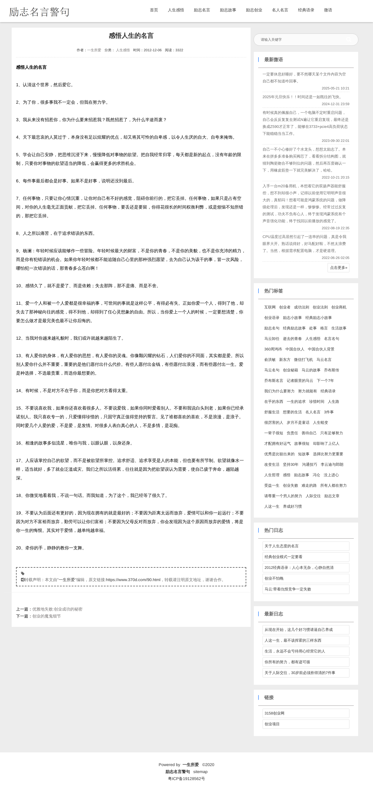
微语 (328, 10)
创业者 (285, 307)
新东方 (285, 359)
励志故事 (228, 10)
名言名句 (331, 338)
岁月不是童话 (298, 422)
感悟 (287, 475)
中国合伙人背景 (321, 349)
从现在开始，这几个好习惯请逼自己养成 (299, 629)
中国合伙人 (295, 349)
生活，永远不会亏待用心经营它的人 (295, 651)
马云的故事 (311, 370)
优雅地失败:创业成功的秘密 (57, 609)
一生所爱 (94, 50)
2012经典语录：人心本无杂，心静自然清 (299, 567)
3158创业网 (274, 713)
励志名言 (202, 10)
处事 (313, 328)
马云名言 (324, 359)
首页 (154, 10)
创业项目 (272, 724)
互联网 (270, 307)
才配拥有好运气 (277, 443)
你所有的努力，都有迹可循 (287, 662)
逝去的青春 (292, 338)
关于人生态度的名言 (282, 546)
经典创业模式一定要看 (283, 557)
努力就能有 (307, 391)
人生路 (333, 401)
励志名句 (271, 328)
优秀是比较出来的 (279, 454)
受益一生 (271, 485)
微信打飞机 (303, 359)
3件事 (329, 412)
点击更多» (338, 267)
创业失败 (290, 485)
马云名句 (271, 370)
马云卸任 (271, 338)
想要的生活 (292, 412)
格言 (324, 328)
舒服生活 (271, 412)
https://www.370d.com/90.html (133, 579)
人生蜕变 (320, 422)
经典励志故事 (294, 328)
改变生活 (271, 464)
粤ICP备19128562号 (186, 778)
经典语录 (306, 10)
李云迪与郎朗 (332, 464)
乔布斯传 (331, 370)
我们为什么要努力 (279, 391)
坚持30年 (290, 464)
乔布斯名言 (273, 380)
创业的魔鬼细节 (46, 616)
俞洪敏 (270, 359)
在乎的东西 (273, 401)
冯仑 (316, 475)
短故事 (303, 454)
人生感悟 (176, 10)
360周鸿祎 (273, 349)
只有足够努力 (331, 433)
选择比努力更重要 (328, 454)
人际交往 (313, 496)
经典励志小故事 (318, 317)
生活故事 (338, 328)
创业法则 (320, 307)
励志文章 (331, 496)
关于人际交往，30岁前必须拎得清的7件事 (300, 673)
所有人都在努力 (333, 485)
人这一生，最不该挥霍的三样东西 (293, 640)
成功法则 (301, 307)
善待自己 (309, 433)
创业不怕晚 (274, 578)
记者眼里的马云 (300, 380)
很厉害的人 (273, 422)
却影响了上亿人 (326, 443)
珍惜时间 (316, 401)
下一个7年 (325, 380)
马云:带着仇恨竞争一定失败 (288, 589)
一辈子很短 (273, 433)
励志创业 (254, 10)
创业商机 (338, 307)
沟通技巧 (309, 464)
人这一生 (271, 506)
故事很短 (301, 443)
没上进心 (331, 475)
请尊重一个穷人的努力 (283, 496)
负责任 (292, 433)
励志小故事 (292, 317)
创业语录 (271, 317)
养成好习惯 (292, 506)
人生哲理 (271, 475)
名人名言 (280, 10)
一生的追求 (296, 401)
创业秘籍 (290, 370)
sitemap (200, 771)
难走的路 (309, 485)
